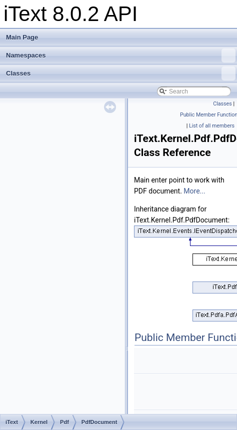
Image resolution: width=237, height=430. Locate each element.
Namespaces (121, 55)
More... (194, 191)
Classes (121, 73)
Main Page (22, 37)
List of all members (211, 125)
